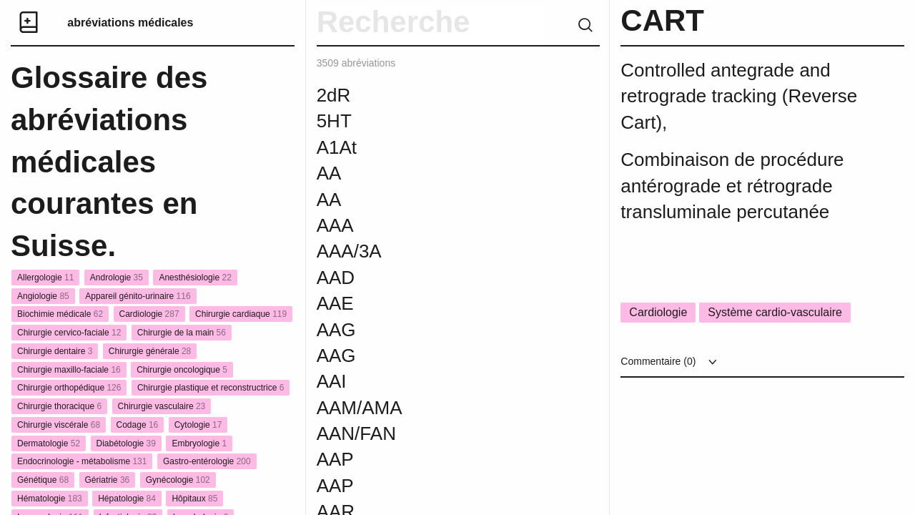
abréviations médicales (130, 22)
